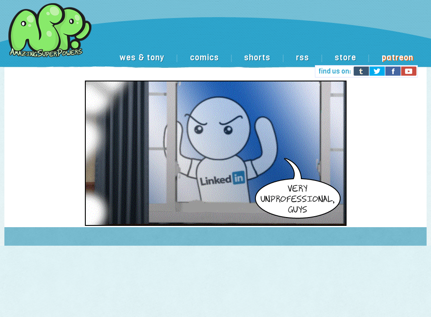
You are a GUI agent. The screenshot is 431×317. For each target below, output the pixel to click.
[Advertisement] (221, 71)
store (345, 57)
